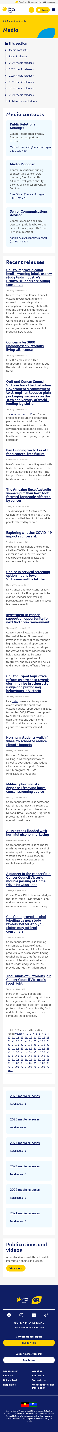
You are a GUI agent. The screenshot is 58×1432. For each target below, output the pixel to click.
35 (30, 1044)
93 (22, 1066)
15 (30, 1037)
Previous (19, 1033)
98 (43, 1066)
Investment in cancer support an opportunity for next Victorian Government (28, 618)
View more (15, 1268)
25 (30, 1041)
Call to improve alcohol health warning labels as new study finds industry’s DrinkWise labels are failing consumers (29, 277)
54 (26, 1052)
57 (39, 1052)
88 (43, 1063)
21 (13, 1041)
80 (9, 1063)
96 (35, 1066)
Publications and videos (23, 101)
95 (30, 1066)
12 (17, 1037)
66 (35, 1055)
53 (22, 1052)
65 (30, 1055)
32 (17, 1044)
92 (17, 1066)
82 (17, 1063)
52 (17, 1052)
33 (22, 1044)
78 (43, 1059)
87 (39, 1063)
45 (30, 1048)
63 (22, 1055)
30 (9, 1044)
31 (13, 1044)
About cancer (10, 1370)
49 (48, 1048)
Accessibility (35, 2)
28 (43, 1041)
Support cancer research (29, 1353)
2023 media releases (25, 1166)
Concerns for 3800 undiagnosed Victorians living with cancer (25, 346)
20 (9, 1041)
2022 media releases (25, 1189)
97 (39, 1066)
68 (43, 1055)
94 (26, 1066)
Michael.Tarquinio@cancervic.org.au (31, 147)
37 (39, 1044)
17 (39, 1037)
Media (23, 21)
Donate (44, 10)
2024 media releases (25, 1143)
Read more (16, 1104)
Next (10, 1070)
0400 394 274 (18, 198)
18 (43, 1037)
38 (43, 1044)
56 (35, 1052)
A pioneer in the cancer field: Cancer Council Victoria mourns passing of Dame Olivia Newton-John (28, 879)
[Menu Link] (53, 11)
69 (48, 1055)
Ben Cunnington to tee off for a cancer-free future (27, 452)
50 (9, 1052)
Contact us (38, 1375)
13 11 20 (31, 10)
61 (13, 1055)
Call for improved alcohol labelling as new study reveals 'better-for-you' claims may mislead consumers (26, 924)
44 (26, 1048)
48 (43, 1048)
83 (22, 1063)
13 (22, 1037)
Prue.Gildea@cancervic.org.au (27, 194)
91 (13, 1066)
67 (39, 1055)
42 (17, 1048)
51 (13, 1052)
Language (49, 2)
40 (9, 1048)
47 (39, 1048)
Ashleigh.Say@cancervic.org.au (28, 238)
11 (13, 1037)
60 (9, 1055)
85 (30, 1063)
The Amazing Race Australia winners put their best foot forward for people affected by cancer (28, 495)
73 (22, 1059)
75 (30, 1059)
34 (26, 1044)
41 (13, 1048)
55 (30, 1052)
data (15, 701)
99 (48, 1066)
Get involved (10, 1380)
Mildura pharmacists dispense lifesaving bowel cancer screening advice (26, 788)
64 (26, 1055)
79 (48, 1059)
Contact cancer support (29, 1336)
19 (48, 1037)
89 (48, 1063)
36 (35, 1044)
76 (35, 1059)
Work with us (39, 1380)
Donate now (29, 1360)
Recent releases (18, 56)
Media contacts (18, 50)
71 (13, 1059)
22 (17, 1041)
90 (9, 1066)
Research (8, 1375)
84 (26, 1063)
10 (9, 1037)
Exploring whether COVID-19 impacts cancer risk (29, 534)
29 (48, 1041)
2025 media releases (25, 1119)
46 (35, 1048)
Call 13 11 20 (29, 1342)
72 (17, 1059)
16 (35, 1037)
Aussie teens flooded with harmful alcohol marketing (27, 832)
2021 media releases (25, 1213)
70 (9, 1059)
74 (26, 1059)
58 (43, 1052)
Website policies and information (43, 1386)
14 (26, 1037)
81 (13, 1063)
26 (35, 1041)
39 (48, 1044)
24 (26, 1041)
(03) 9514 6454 (19, 241)
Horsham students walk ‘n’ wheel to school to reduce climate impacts (27, 741)
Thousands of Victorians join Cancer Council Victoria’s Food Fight (28, 979)
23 (22, 1041)
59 (48, 1052)
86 (35, 1063)
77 (39, 1059)
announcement (20, 414)
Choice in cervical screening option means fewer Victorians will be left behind (29, 575)
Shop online (9, 1384)
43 (22, 1048)
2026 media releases (25, 1096)
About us (20, 2)
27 (39, 1041)
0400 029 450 (18, 150)
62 (17, 1055)
